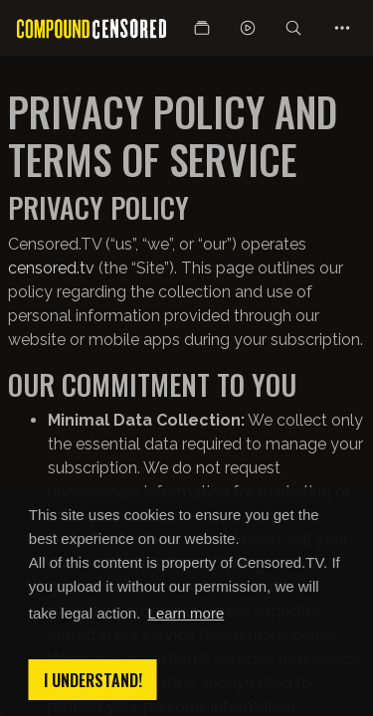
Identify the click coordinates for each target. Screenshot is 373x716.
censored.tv (51, 268)
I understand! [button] (93, 680)
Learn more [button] (186, 613)
